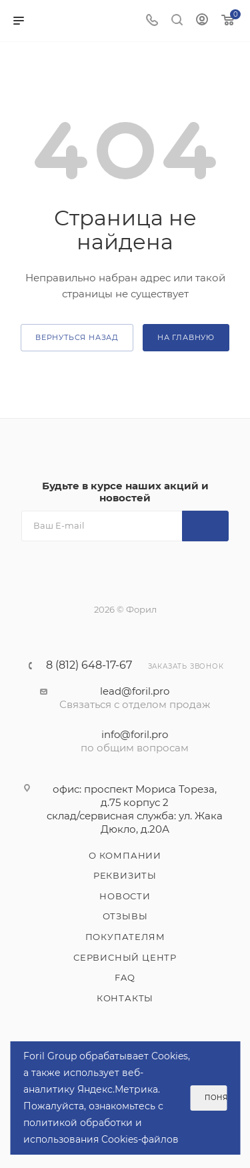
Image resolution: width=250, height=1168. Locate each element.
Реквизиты (125, 875)
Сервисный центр (125, 957)
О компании (125, 855)
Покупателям (125, 936)
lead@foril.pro (134, 691)
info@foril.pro (134, 734)
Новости (125, 896)
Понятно (216, 1097)
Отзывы (125, 916)
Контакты (125, 998)
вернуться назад (77, 337)
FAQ (125, 977)
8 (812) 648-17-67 (89, 665)
